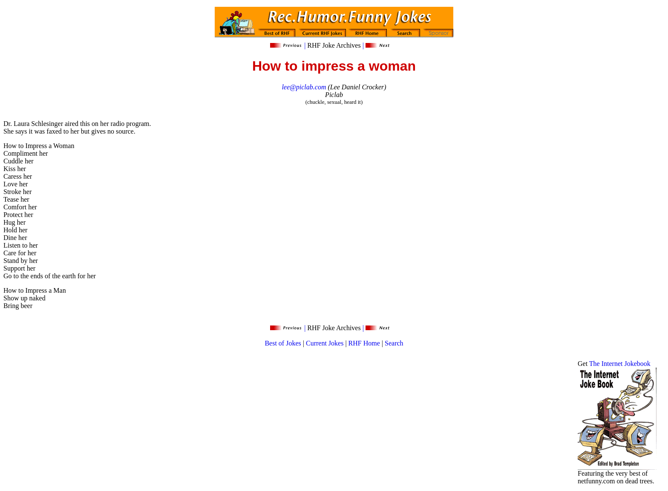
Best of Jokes (283, 343)
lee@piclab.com (304, 87)
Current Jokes (324, 343)
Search (394, 343)
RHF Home (364, 343)
